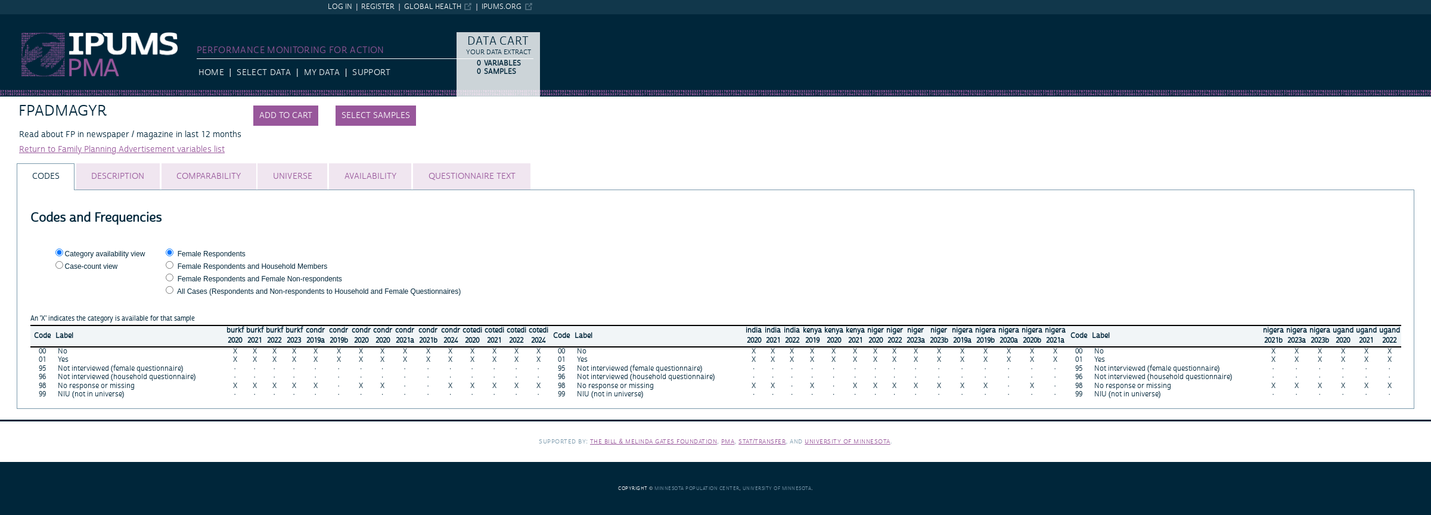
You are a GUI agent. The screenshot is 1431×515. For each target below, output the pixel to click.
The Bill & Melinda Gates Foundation (653, 441)
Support (371, 72)
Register (378, 6)
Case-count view (91, 266)
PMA (728, 441)
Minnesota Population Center (697, 488)
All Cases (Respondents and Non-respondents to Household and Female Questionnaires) (319, 291)
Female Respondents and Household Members (252, 266)
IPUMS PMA (23, 19)
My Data (322, 72)
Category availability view (105, 254)
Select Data (264, 72)
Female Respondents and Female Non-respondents (260, 279)
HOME (211, 72)
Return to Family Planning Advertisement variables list (122, 149)
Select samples (376, 115)
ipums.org (502, 6)
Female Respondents (212, 254)
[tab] (46, 176)
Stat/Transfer (762, 441)
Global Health (432, 6)
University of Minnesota (847, 441)
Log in (340, 6)
